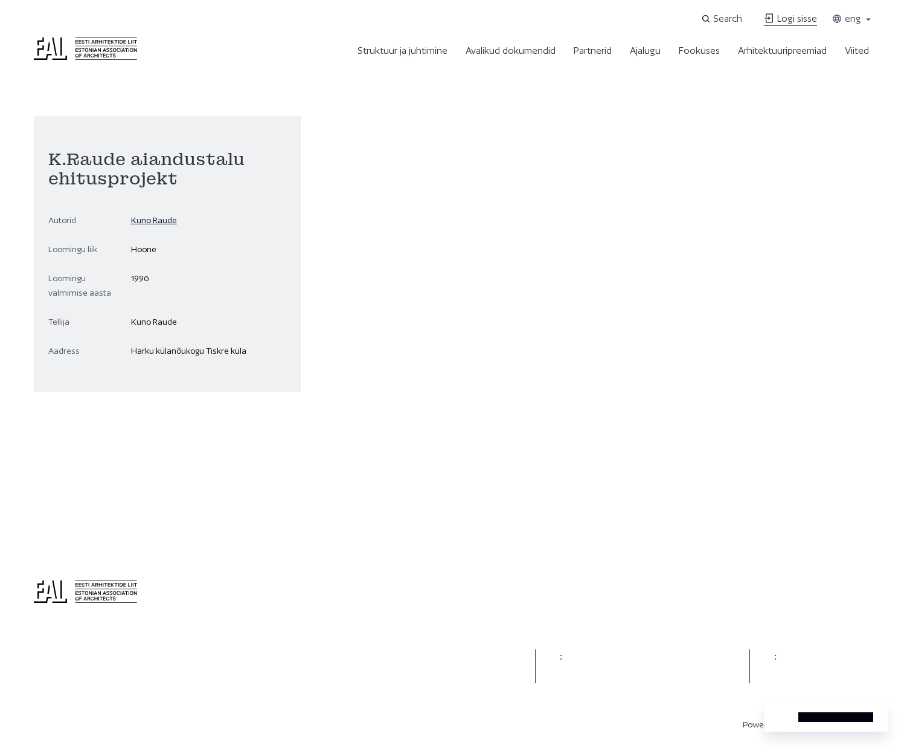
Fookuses (699, 50)
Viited (857, 50)
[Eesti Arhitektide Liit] (85, 57)
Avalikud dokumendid (511, 50)
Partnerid (593, 50)
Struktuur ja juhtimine (402, 50)
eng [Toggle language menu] (852, 18)
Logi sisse (790, 18)
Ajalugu (645, 50)
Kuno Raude (154, 220)
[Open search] (722, 18)
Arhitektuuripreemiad (782, 50)
